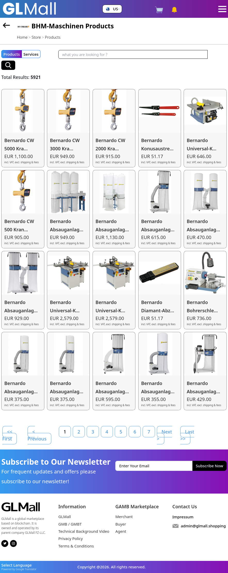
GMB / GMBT (70, 524)
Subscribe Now (209, 465)
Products (11, 54)
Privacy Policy (70, 538)
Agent (120, 531)
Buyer (120, 524)
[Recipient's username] (133, 54)
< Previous (37, 435)
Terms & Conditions (76, 546)
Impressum (182, 516)
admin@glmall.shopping (203, 525)
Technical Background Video (83, 531)
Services (30, 54)
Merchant (124, 516)
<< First (7, 435)
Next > (164, 435)
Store (36, 37)
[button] (112, 9)
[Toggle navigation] (222, 9)
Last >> (187, 435)
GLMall (64, 516)
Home (22, 37)
